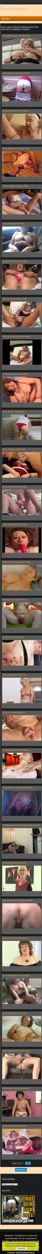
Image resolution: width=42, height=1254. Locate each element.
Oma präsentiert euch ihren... (16, 524)
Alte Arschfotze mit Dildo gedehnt (17, 900)
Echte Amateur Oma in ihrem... (16, 111)
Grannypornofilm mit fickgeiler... (17, 750)
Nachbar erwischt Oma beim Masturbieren (21, 825)
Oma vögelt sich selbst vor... (15, 675)
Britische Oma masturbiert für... (16, 938)
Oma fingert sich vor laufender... (17, 1088)
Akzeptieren (21, 1248)
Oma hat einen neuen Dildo (15, 261)
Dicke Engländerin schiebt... (15, 863)
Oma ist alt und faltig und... (15, 712)
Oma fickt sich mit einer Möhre (16, 73)
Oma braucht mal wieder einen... (17, 1051)
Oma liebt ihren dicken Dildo (15, 374)
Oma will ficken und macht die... (17, 975)
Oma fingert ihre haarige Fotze (16, 148)
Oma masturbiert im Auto (14, 224)
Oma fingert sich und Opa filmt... (17, 36)
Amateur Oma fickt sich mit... (15, 600)
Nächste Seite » (21, 1170)
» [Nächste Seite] (29, 1163)
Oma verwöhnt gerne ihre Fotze (17, 562)
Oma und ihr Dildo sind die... (15, 487)
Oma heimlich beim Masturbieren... (18, 788)
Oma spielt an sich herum (14, 449)
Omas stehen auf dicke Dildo (15, 186)
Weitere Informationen (29, 1246)
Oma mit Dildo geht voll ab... (15, 1126)
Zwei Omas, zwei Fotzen (14, 412)
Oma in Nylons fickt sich (13, 637)
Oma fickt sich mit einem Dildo (16, 336)
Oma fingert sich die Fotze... (15, 1013)
